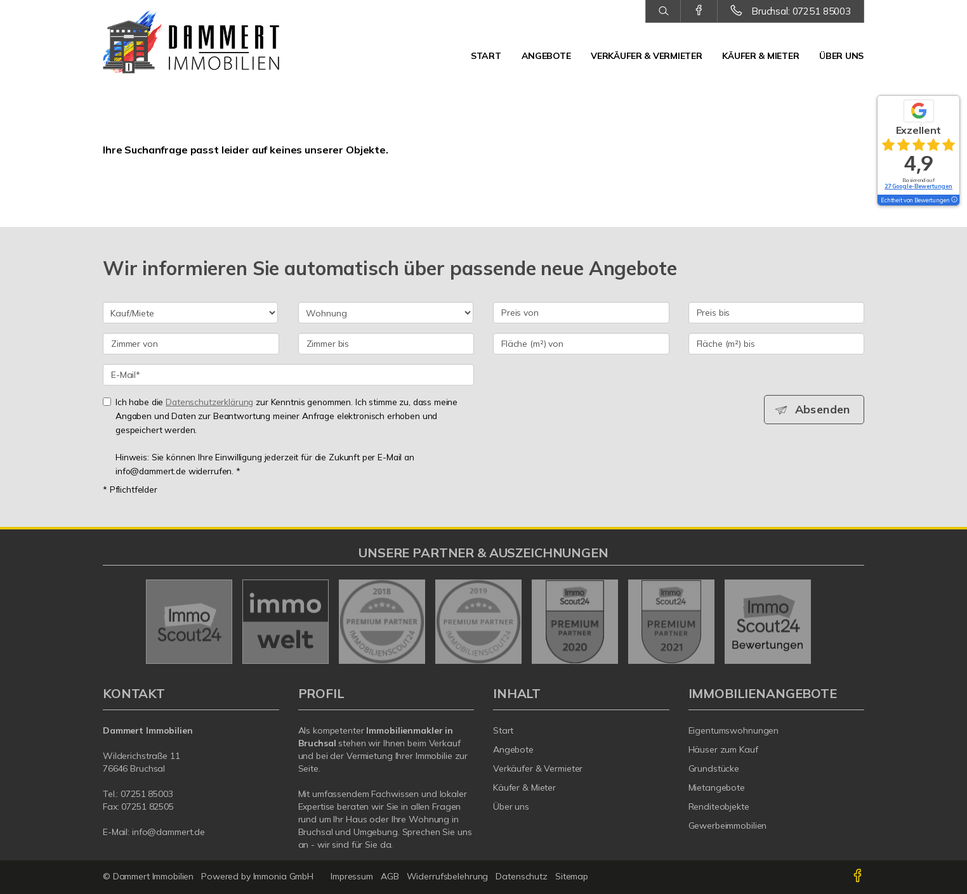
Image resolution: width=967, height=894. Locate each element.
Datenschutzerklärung (209, 401)
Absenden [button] (823, 409)
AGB (390, 876)
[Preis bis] (776, 312)
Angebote (546, 56)
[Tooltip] (953, 200)
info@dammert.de (168, 832)
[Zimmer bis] (386, 343)
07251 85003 (147, 794)
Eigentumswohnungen (733, 730)
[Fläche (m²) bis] (776, 343)
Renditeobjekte (718, 806)
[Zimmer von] (191, 343)
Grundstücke (714, 768)
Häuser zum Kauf (723, 749)
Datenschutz (522, 876)
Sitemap (571, 876)
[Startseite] (191, 44)
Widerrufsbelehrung (448, 876)
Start (486, 56)
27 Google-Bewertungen (918, 186)
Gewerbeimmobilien (727, 825)
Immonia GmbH (283, 876)
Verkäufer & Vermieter (646, 56)
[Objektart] (385, 312)
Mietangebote (717, 787)
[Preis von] (581, 312)
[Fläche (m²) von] (581, 343)
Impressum (352, 876)
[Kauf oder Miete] (190, 312)
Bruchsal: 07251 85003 (801, 11)
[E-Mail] (288, 374)
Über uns (841, 56)
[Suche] (662, 11)
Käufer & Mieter (760, 56)
